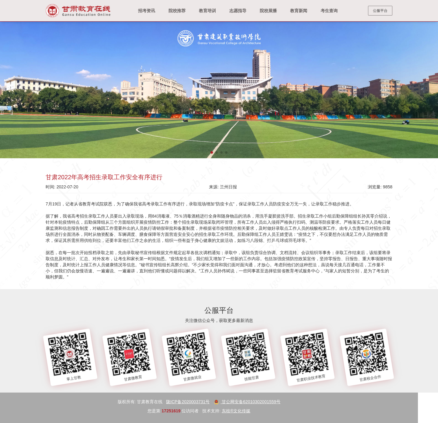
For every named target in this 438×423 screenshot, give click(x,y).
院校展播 (268, 10)
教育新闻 (298, 10)
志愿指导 (237, 10)
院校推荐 (177, 10)
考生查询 (329, 10)
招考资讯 (146, 10)
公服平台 (380, 11)
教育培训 (207, 10)
